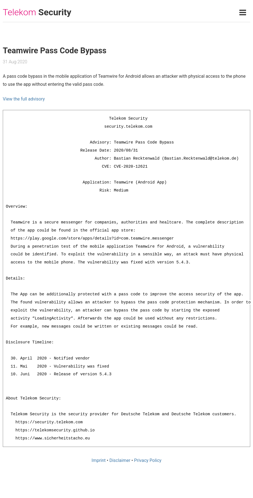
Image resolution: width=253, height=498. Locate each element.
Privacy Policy (148, 460)
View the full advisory (24, 99)
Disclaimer (119, 460)
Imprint (98, 460)
